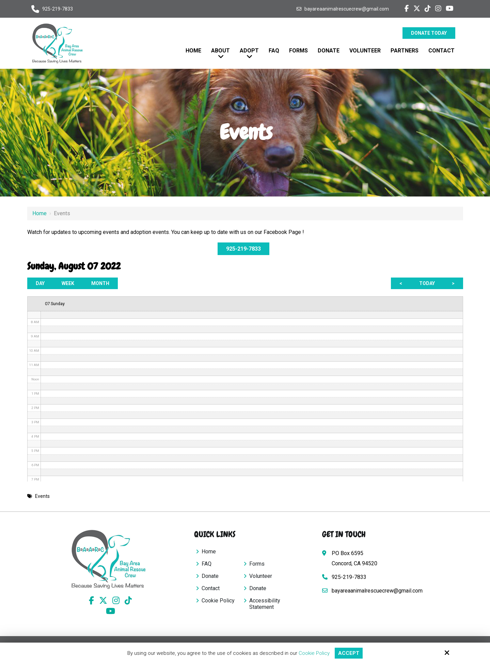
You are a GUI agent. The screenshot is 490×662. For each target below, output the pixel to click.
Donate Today (429, 33)
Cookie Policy (314, 653)
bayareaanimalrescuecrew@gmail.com (346, 9)
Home (39, 213)
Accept (348, 653)
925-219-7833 (57, 9)
